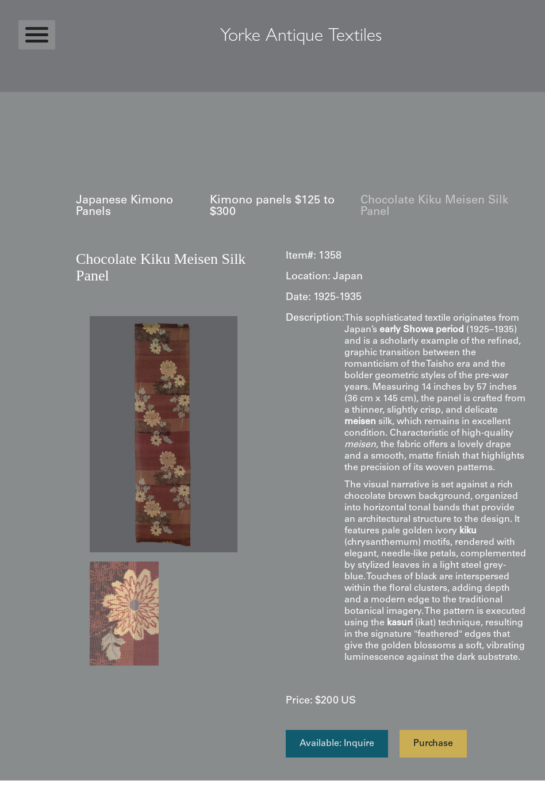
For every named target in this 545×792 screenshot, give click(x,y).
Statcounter (22, 786)
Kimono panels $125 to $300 (272, 206)
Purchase (433, 743)
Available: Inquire (337, 743)
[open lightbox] (163, 434)
